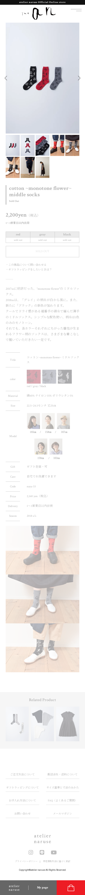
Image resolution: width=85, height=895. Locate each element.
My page (42, 887)
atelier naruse (14, 887)
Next (79, 78)
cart (71, 887)
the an (39, 13)
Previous (6, 78)
